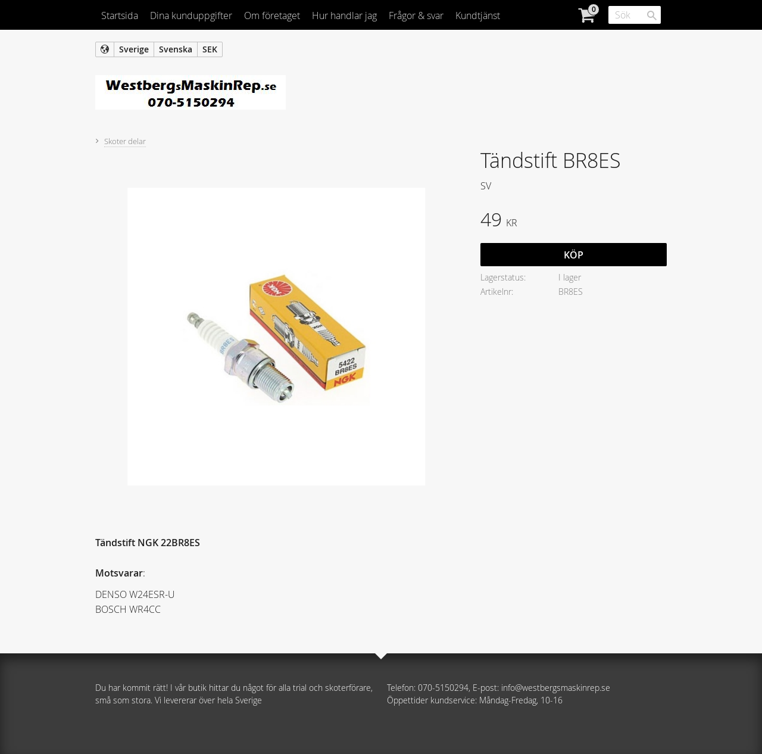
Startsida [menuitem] (119, 15)
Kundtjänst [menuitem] (477, 15)
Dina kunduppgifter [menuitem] (191, 15)
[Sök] (652, 15)
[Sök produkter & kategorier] (634, 15)
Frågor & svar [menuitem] (416, 15)
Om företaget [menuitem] (272, 15)
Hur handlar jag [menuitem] (344, 15)
